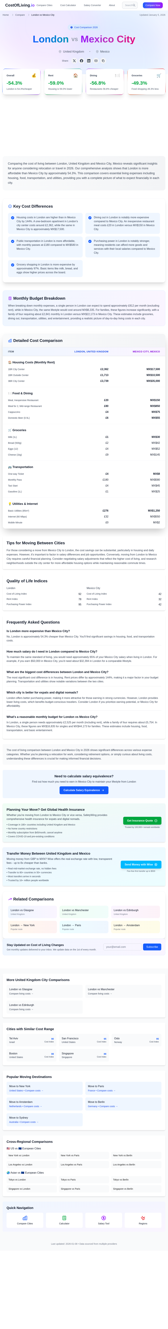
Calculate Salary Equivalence (83, 790)
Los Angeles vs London (20, 1164)
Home (6, 15)
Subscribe (152, 946)
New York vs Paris (70, 1155)
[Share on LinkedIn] (89, 61)
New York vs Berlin (122, 1155)
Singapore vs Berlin (123, 1189)
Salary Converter (92, 5)
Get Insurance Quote (142, 820)
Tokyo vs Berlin (120, 1179)
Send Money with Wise (141, 864)
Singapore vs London (19, 1189)
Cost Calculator (68, 5)
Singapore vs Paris (70, 1189)
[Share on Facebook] (81, 61)
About (112, 5)
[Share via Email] (96, 61)
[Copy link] (103, 61)
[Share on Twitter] (74, 61)
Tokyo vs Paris (68, 1179)
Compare (20, 15)
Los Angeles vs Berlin (124, 1164)
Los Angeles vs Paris (71, 1164)
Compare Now (153, 5)
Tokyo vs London (17, 1179)
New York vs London (19, 1155)
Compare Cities (44, 5)
